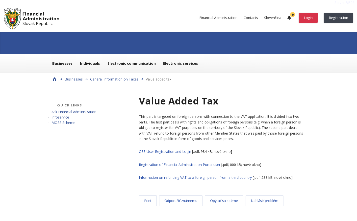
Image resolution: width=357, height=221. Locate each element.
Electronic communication (131, 63)
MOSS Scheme (63, 122)
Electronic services (180, 63)
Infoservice (60, 117)
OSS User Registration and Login (165, 151)
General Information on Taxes (114, 79)
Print (148, 200)
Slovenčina (272, 17)
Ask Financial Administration (73, 111)
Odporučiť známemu (180, 200)
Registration (338, 17)
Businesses (62, 63)
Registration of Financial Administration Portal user (179, 164)
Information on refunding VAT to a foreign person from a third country (195, 177)
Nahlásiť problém (264, 200)
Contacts (251, 17)
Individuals (90, 63)
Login (308, 17)
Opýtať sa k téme (224, 200)
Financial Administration (218, 17)
